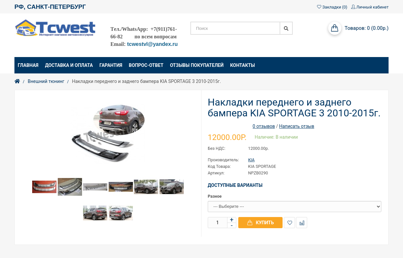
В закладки (289, 222)
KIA (251, 159)
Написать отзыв (296, 126)
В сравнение (301, 222)
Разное (215, 196)
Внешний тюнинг (46, 81)
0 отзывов (264, 126)
